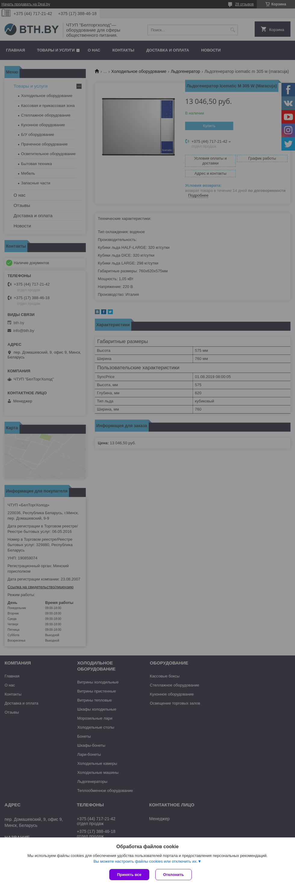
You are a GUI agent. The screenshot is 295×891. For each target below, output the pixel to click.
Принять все (129, 874)
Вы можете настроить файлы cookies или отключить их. (145, 861)
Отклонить (173, 874)
